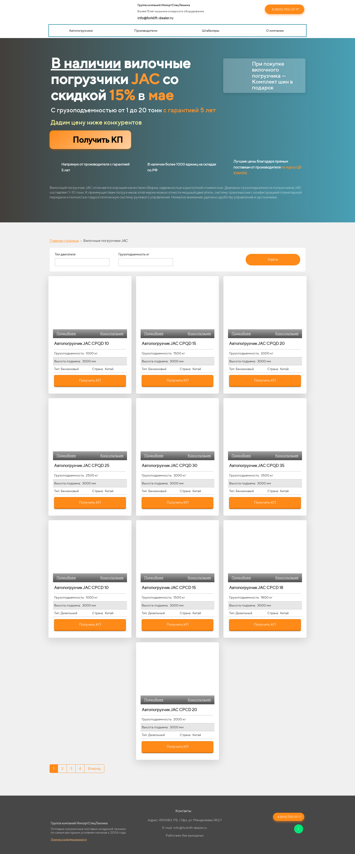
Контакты (183, 811)
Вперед (94, 768)
